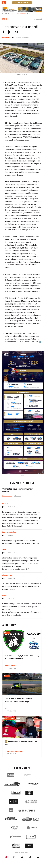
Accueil (4, 13)
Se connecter (7, 496)
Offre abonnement (22, 3)
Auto (9, 13)
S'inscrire (17, 496)
